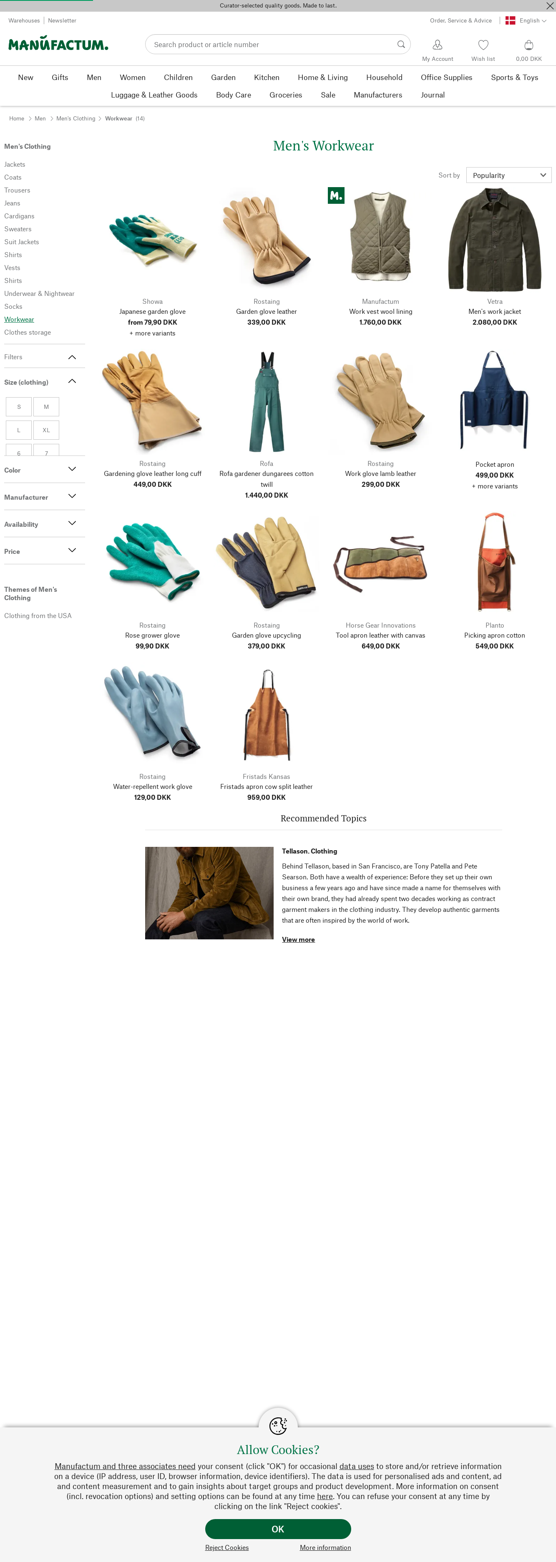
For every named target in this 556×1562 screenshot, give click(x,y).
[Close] (550, 6)
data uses (357, 1466)
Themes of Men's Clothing (30, 593)
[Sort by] (509, 175)
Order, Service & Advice (461, 20)
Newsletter (62, 20)
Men (40, 118)
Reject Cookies (227, 1547)
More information (325, 1547)
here (325, 1496)
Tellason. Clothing (309, 851)
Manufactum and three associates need (125, 1466)
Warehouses (24, 20)
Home (16, 118)
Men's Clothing (76, 118)
